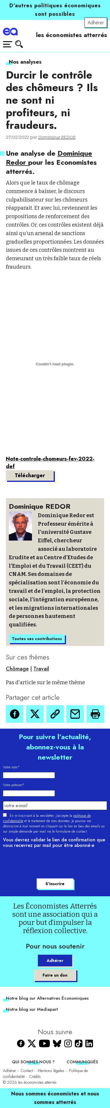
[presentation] (47, 864)
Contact (27, 1071)
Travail (41, 669)
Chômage (17, 669)
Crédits (35, 1076)
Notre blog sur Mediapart (32, 1009)
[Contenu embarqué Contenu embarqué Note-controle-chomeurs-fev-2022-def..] (55, 364)
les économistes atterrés (71, 35)
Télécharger (30, 475)
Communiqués (82, 1062)
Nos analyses (25, 62)
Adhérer (96, 22)
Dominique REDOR (56, 137)
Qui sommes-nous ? (33, 1062)
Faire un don (55, 975)
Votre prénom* (13, 785)
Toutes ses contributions (37, 639)
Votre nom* (11, 767)
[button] (14, 714)
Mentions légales (51, 1071)
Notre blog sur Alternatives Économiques (47, 998)
